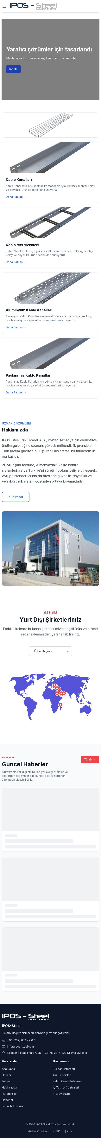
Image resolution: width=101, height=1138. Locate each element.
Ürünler (6, 1075)
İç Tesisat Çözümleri (66, 1087)
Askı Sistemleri (62, 1075)
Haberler (7, 1100)
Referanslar (9, 1093)
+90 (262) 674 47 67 (21, 1040)
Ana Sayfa (8, 1068)
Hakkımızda (9, 1087)
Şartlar (69, 1131)
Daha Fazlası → (16, 196)
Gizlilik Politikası (38, 1131)
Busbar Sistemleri (64, 1068)
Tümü (90, 759)
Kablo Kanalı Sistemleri (67, 1081)
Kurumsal (16, 497)
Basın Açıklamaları (13, 1106)
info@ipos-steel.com (20, 1046)
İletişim (6, 1081)
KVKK (56, 1131)
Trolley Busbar (62, 1093)
